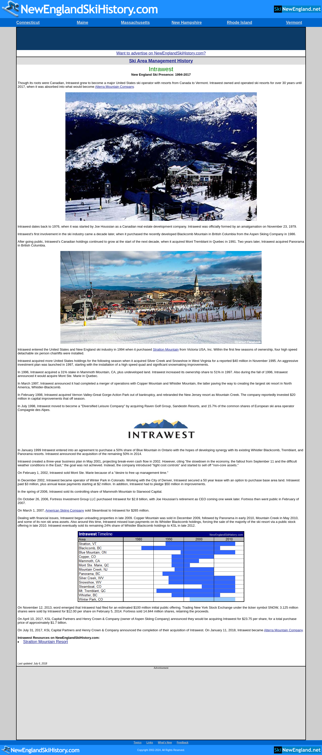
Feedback (182, 742)
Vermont (294, 22)
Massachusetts (135, 22)
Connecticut (27, 22)
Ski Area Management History (161, 60)
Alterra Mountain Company (114, 87)
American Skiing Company (65, 510)
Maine (82, 22)
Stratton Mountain (166, 349)
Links (149, 742)
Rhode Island (239, 22)
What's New (165, 742)
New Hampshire (187, 22)
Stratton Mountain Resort (45, 642)
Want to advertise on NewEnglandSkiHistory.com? (161, 53)
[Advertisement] (161, 38)
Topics (137, 742)
